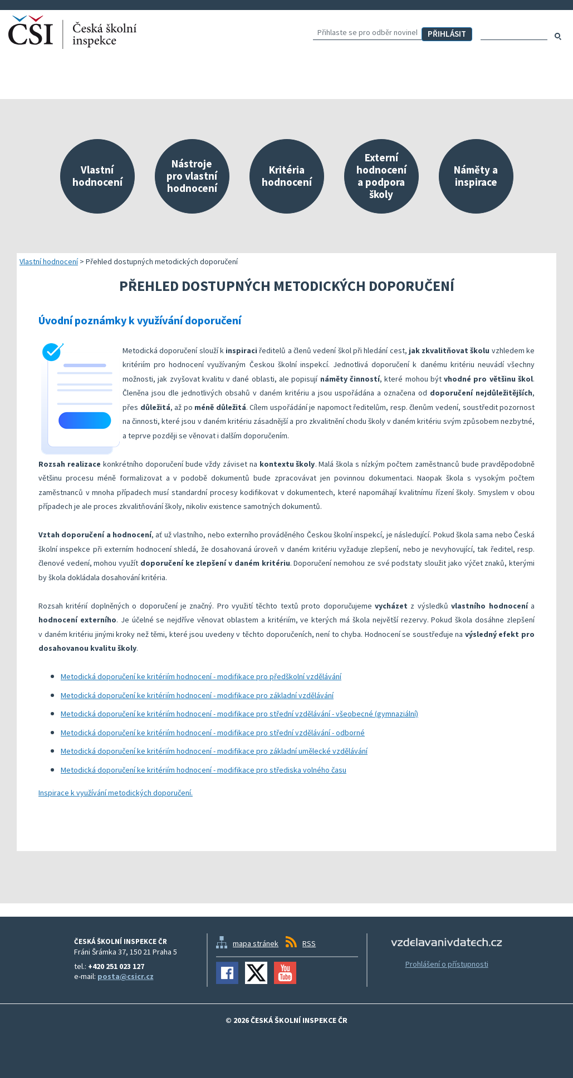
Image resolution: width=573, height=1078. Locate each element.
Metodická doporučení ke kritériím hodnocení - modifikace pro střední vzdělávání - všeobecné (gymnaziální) (239, 714)
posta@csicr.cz (125, 976)
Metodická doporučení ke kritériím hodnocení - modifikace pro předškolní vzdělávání (201, 676)
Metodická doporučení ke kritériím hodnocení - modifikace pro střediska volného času (203, 770)
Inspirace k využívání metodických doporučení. (115, 793)
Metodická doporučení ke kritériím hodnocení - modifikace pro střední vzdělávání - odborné (213, 733)
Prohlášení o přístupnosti (446, 964)
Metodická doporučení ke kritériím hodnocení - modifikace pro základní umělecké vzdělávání (214, 751)
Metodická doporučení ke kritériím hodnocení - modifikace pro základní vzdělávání (197, 695)
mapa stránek (255, 943)
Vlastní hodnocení (48, 261)
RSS (309, 943)
